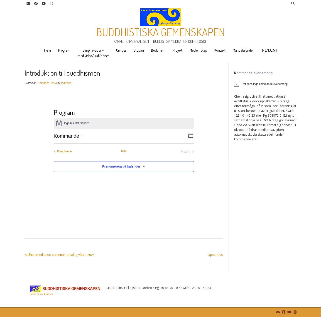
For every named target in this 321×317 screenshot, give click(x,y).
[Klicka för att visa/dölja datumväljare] (68, 136)
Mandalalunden (243, 50)
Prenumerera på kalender (121, 166)
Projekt (177, 50)
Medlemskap (198, 50)
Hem (47, 50)
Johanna (66, 83)
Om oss (121, 50)
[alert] (265, 84)
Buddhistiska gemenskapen (160, 31)
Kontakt (219, 50)
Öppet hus (215, 254)
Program (64, 50)
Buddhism (158, 50)
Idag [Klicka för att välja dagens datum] (123, 150)
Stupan (139, 50)
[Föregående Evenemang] (63, 151)
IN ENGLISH (269, 50)
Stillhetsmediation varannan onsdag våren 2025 (60, 254)
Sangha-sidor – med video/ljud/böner (93, 53)
